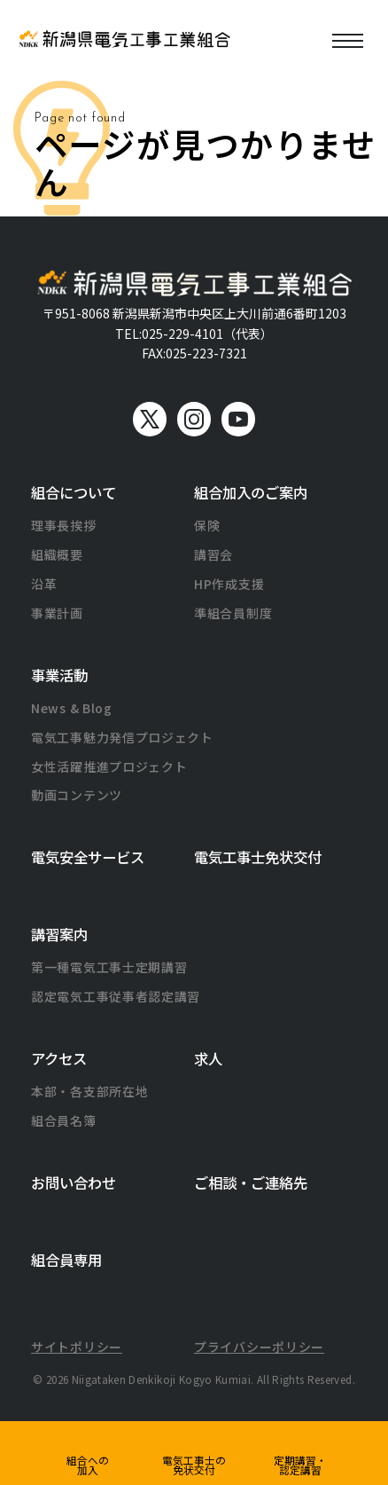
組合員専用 (66, 1259)
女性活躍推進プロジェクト (109, 766)
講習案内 (59, 934)
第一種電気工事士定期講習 (109, 967)
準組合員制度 (233, 613)
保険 (207, 525)
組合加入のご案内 (250, 492)
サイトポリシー (76, 1346)
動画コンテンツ (76, 795)
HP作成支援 (229, 584)
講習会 (213, 554)
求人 (208, 1058)
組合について (73, 492)
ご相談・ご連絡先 (250, 1182)
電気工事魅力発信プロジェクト (122, 737)
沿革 (44, 584)
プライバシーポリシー (259, 1346)
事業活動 (59, 675)
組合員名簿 (64, 1120)
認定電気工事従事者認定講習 (115, 996)
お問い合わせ (73, 1182)
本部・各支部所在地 (89, 1091)
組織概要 (57, 554)
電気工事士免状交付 (258, 857)
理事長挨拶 (64, 525)
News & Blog (72, 708)
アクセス (59, 1058)
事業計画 (57, 613)
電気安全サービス (87, 857)
